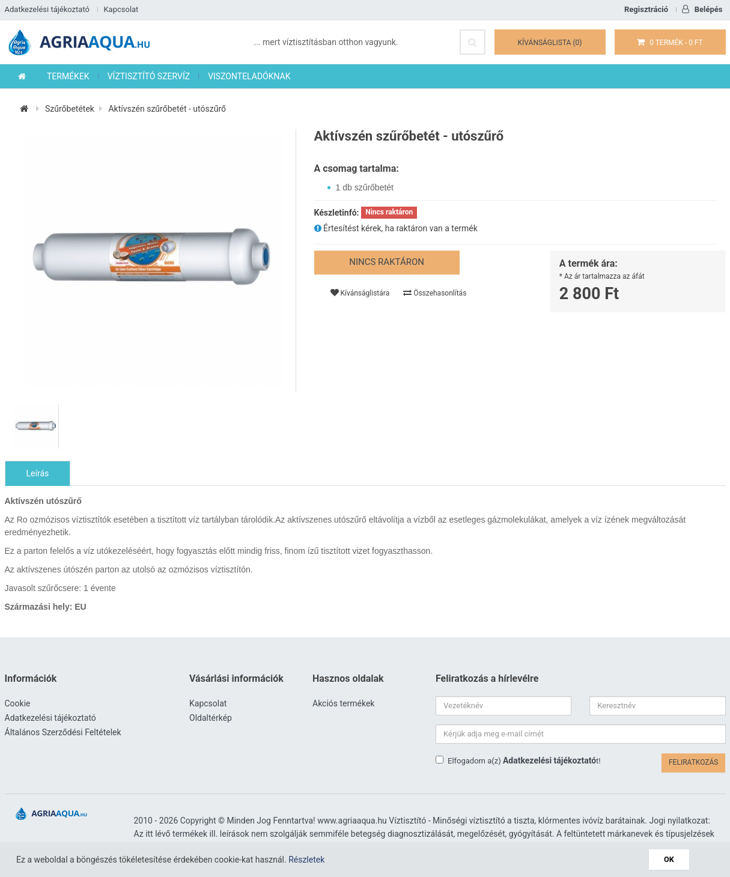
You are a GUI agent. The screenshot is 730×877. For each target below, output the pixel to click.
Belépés (702, 9)
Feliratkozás (694, 762)
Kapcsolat (120, 9)
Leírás (37, 473)
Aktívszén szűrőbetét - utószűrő (167, 109)
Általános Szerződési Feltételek (63, 732)
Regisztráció (646, 9)
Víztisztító (407, 820)
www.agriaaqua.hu (352, 820)
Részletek (306, 859)
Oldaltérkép (210, 718)
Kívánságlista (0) (550, 42)
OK (669, 859)
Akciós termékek (343, 703)
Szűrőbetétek (69, 109)
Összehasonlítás (434, 292)
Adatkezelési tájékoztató (47, 9)
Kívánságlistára (360, 292)
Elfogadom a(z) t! (518, 760)
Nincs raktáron (386, 261)
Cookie (18, 703)
